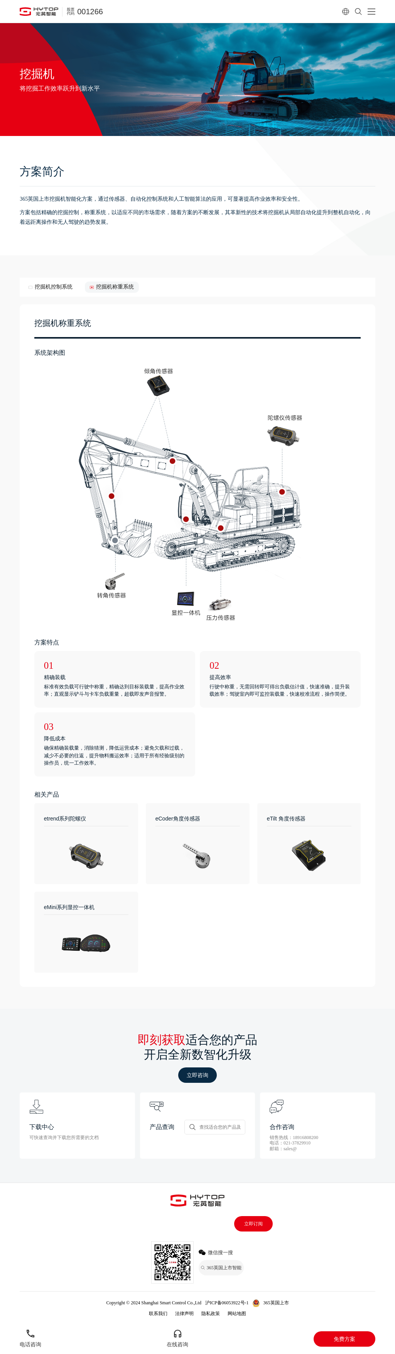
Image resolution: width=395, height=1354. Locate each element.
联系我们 (158, 1313)
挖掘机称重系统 (115, 287)
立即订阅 (253, 1223)
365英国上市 (276, 1302)
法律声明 (184, 1313)
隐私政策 (210, 1313)
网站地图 (237, 1313)
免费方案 (344, 1339)
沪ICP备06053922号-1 (227, 1302)
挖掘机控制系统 (54, 287)
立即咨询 (197, 1075)
